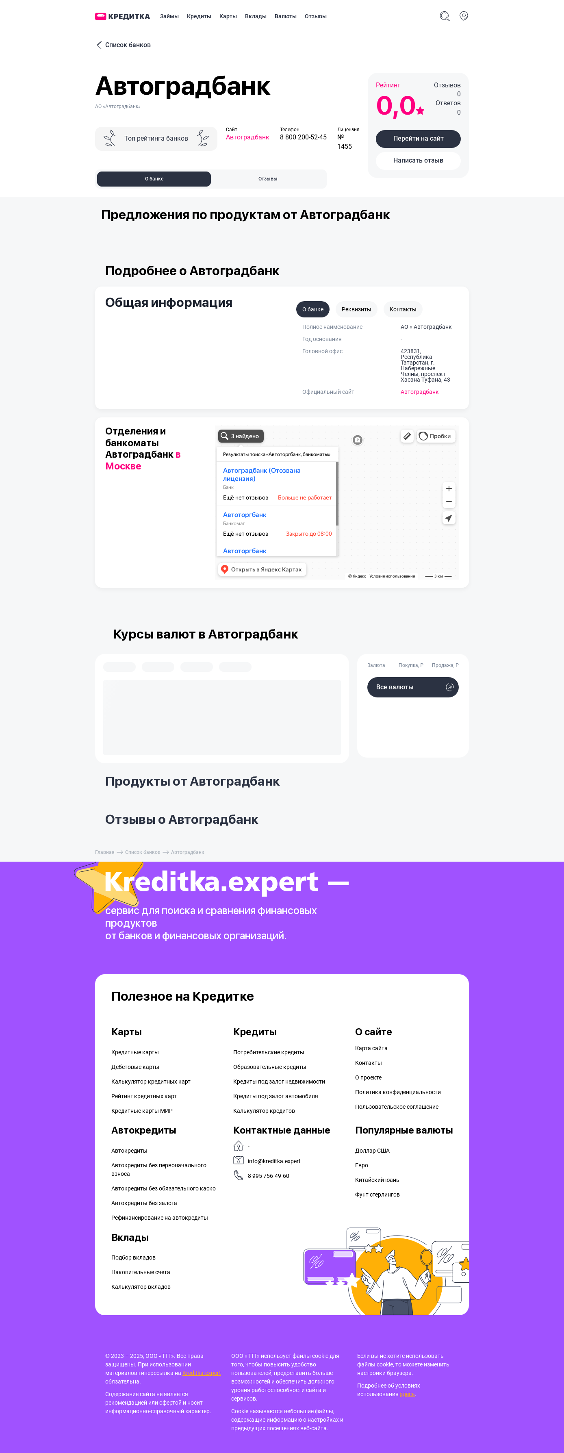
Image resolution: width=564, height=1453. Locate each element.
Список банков (123, 45)
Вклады (256, 16)
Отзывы (316, 16)
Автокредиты (129, 1150)
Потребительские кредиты (268, 1052)
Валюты (286, 16)
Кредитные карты (135, 1052)
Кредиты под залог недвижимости (279, 1081)
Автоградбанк (247, 137)
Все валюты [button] (395, 687)
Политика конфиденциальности (398, 1092)
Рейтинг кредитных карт (144, 1096)
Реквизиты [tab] (356, 309)
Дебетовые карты (135, 1067)
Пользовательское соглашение (396, 1106)
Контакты (368, 1063)
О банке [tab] (154, 179)
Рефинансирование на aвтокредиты (159, 1217)
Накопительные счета (140, 1272)
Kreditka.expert (201, 1373)
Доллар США (372, 1150)
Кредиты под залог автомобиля (275, 1096)
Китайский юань (377, 1180)
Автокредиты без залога (144, 1203)
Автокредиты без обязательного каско (163, 1188)
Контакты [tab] (403, 309)
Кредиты (199, 16)
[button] (418, 139)
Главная (105, 852)
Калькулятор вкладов (141, 1287)
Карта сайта (371, 1048)
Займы (169, 16)
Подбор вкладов (133, 1257)
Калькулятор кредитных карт (151, 1081)
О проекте (368, 1077)
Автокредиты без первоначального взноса (158, 1169)
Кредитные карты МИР (142, 1111)
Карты (228, 16)
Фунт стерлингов (377, 1194)
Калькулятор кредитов (264, 1111)
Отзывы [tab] (268, 179)
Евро (361, 1165)
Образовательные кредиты (269, 1067)
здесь (407, 1394)
